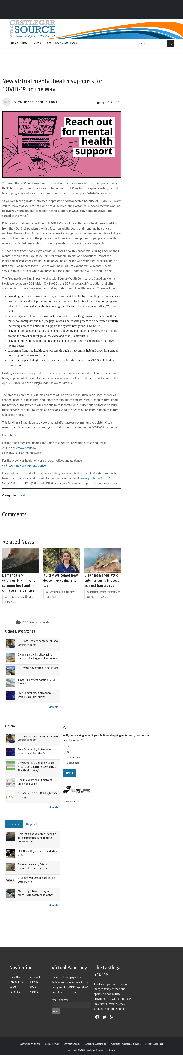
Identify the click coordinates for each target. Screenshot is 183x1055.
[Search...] (151, 43)
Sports (34, 992)
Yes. (69, 747)
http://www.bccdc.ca (22, 448)
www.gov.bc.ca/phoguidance (27, 465)
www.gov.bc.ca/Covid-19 (96, 478)
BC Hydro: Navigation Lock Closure (38, 668)
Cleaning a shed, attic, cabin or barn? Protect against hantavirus (101, 580)
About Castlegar (154, 1043)
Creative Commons (95, 1043)
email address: (60, 999)
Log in (112, 1050)
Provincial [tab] (14, 824)
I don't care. (73, 762)
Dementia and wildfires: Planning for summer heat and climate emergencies (37, 837)
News (25, 43)
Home (14, 43)
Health (23, 495)
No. (69, 752)
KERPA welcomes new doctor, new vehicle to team (60, 580)
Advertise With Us (30, 1043)
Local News (16, 977)
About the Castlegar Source (126, 1043)
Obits (48, 43)
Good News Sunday (66, 43)
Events (37, 43)
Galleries (14, 992)
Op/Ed (33, 987)
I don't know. (74, 757)
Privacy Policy (72, 1043)
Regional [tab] (31, 824)
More (53, 707)
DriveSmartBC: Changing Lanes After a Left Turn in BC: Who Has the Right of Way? (37, 766)
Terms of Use (52, 1043)
